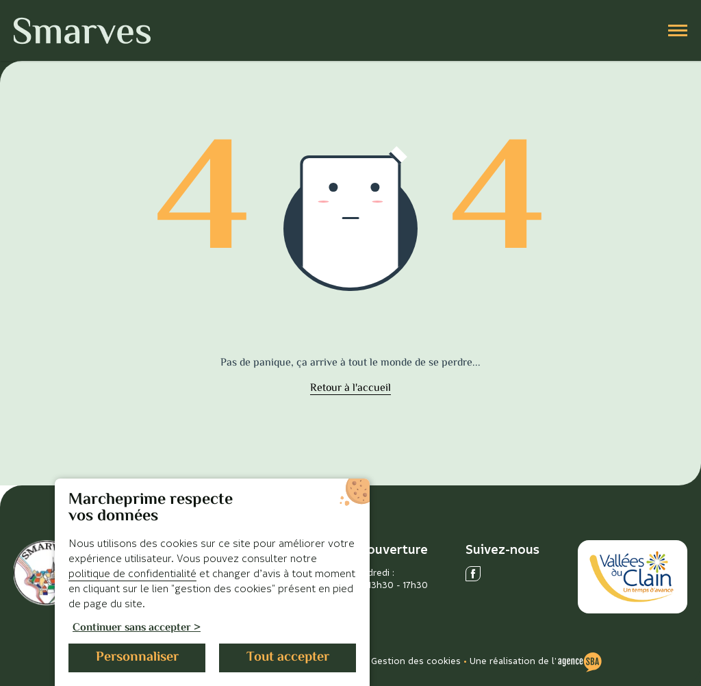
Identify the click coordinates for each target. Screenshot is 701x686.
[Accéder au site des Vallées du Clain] (632, 576)
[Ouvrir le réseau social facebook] (473, 573)
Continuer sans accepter (132, 629)
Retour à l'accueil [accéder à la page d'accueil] (350, 389)
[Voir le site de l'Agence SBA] (580, 660)
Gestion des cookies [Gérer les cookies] (416, 660)
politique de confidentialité (132, 573)
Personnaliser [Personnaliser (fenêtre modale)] (137, 657)
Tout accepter (287, 657)
